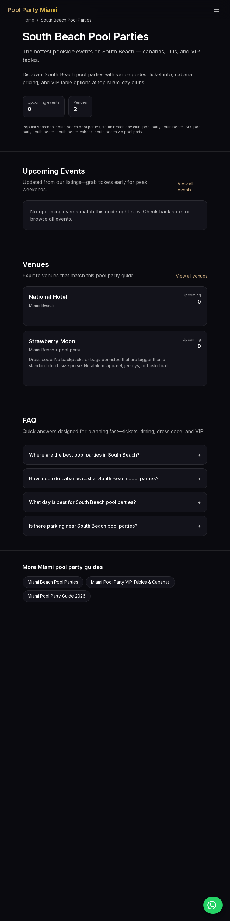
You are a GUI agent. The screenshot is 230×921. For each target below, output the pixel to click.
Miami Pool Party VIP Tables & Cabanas (130, 582)
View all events (185, 186)
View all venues (191, 275)
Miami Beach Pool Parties (53, 582)
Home (28, 19)
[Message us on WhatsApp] (213, 905)
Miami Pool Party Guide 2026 (56, 595)
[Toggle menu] (217, 10)
